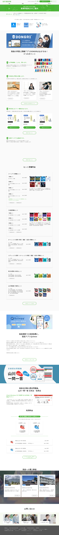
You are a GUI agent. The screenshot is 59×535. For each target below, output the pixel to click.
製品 (9, 3)
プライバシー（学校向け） (33, 529)
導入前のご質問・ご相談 (7, 522)
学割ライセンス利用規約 (23, 529)
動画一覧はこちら (31, 159)
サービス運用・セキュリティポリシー (11, 529)
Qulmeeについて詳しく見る (30, 359)
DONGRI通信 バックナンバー (26, 530)
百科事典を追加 (12, 202)
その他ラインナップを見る (30, 303)
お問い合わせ (53, 1)
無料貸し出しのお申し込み (26, 522)
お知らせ (49, 3)
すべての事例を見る (31, 500)
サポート (36, 3)
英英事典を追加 (19, 202)
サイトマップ (17, 530)
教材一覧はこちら (31, 132)
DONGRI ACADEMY (31, 1)
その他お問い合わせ (44, 522)
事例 (23, 3)
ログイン (45, 1)
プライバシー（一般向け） (43, 529)
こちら (18, 14)
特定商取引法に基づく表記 (9, 530)
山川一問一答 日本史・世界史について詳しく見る (30, 457)
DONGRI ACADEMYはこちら (30, 103)
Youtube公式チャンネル (37, 530)
